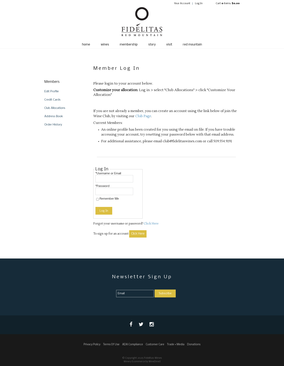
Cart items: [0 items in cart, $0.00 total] (228, 3)
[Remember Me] (97, 199)
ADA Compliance (132, 344)
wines (105, 44)
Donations (193, 344)
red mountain (192, 44)
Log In (199, 3)
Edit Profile (51, 91)
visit (169, 44)
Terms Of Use (111, 344)
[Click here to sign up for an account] (138, 234)
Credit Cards (52, 99)
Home (86, 44)
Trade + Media (175, 344)
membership (129, 44)
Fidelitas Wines (142, 23)
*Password (102, 186)
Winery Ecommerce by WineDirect (142, 361)
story (152, 44)
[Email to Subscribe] (135, 293)
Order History (53, 124)
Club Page (143, 116)
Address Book (53, 116)
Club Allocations (54, 108)
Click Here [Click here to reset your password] (151, 223)
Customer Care (155, 344)
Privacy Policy (92, 344)
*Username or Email (108, 173)
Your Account (182, 3)
